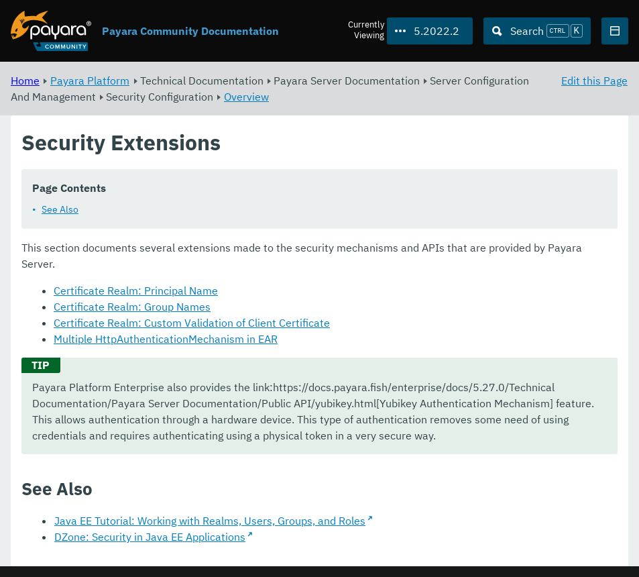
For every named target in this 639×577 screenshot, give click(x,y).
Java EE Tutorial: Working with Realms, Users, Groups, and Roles (209, 520)
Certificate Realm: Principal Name (136, 290)
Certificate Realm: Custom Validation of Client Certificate (192, 322)
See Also (60, 209)
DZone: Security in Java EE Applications (149, 536)
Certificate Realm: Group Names (132, 306)
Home (25, 80)
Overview (246, 96)
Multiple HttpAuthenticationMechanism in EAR (166, 339)
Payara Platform (89, 80)
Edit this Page (594, 80)
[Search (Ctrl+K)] (537, 30)
